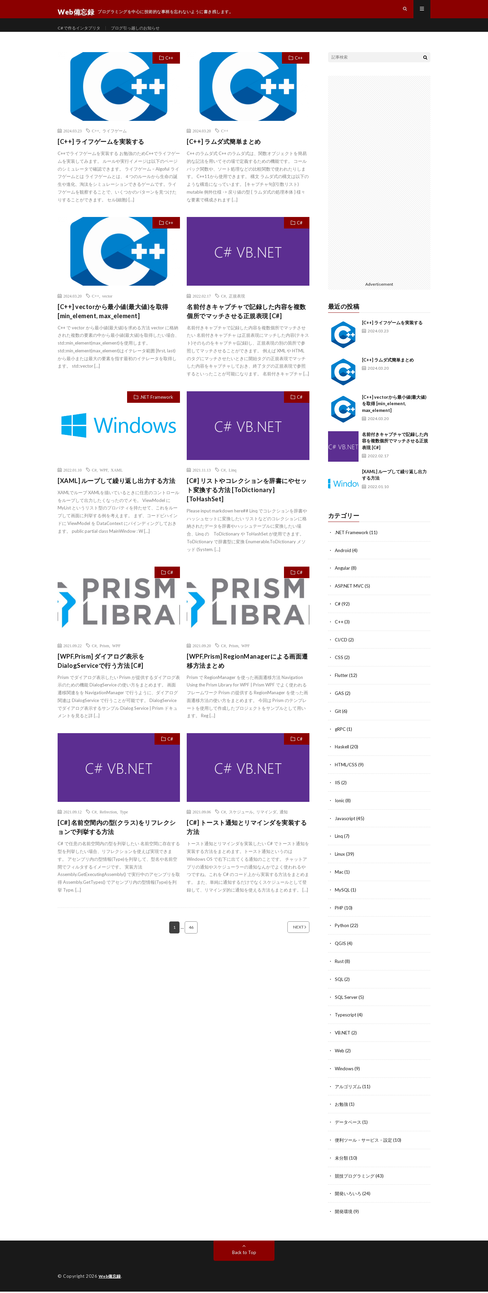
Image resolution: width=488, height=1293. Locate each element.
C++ (169, 70)
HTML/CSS (347, 773)
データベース (349, 1125)
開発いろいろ (349, 1196)
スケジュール (241, 824)
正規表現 (237, 308)
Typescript (346, 1020)
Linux (340, 861)
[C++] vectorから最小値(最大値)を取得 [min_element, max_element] (113, 323)
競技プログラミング (356, 1178)
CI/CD (341, 650)
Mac (339, 879)
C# (300, 235)
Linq (233, 482)
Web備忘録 (111, 1277)
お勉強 (342, 1108)
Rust (340, 967)
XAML (117, 482)
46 (191, 939)
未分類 (342, 1160)
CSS (339, 668)
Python (342, 932)
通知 (284, 824)
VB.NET (343, 1037)
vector (107, 308)
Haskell (342, 756)
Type (124, 824)
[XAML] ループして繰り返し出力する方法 (116, 493)
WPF (104, 482)
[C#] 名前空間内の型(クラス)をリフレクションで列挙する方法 (117, 839)
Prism (104, 658)
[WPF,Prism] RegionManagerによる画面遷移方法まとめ (247, 673)
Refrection (108, 824)
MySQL (342, 896)
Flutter (342, 685)
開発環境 (344, 1213)
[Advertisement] (379, 189)
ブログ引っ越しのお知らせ (146, 34)
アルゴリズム (349, 1090)
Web (340, 1055)
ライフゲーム (114, 143)
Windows (345, 1072)
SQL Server (347, 1002)
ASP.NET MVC (350, 597)
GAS (340, 703)
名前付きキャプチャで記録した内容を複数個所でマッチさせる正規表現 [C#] (246, 323)
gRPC (341, 738)
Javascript (345, 826)
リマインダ (266, 824)
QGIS (341, 949)
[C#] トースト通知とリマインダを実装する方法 (247, 839)
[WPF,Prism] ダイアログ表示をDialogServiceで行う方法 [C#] (101, 673)
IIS (338, 791)
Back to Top (244, 1254)
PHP (339, 914)
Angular (343, 580)
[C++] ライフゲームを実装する (101, 153)
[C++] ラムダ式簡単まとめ (224, 153)
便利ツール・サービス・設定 (365, 1143)
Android (343, 562)
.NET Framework (156, 409)
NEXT (290, 939)
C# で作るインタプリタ (82, 34)
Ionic (340, 808)
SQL (339, 984)
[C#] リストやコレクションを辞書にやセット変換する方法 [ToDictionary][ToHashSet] (247, 502)
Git (338, 720)
